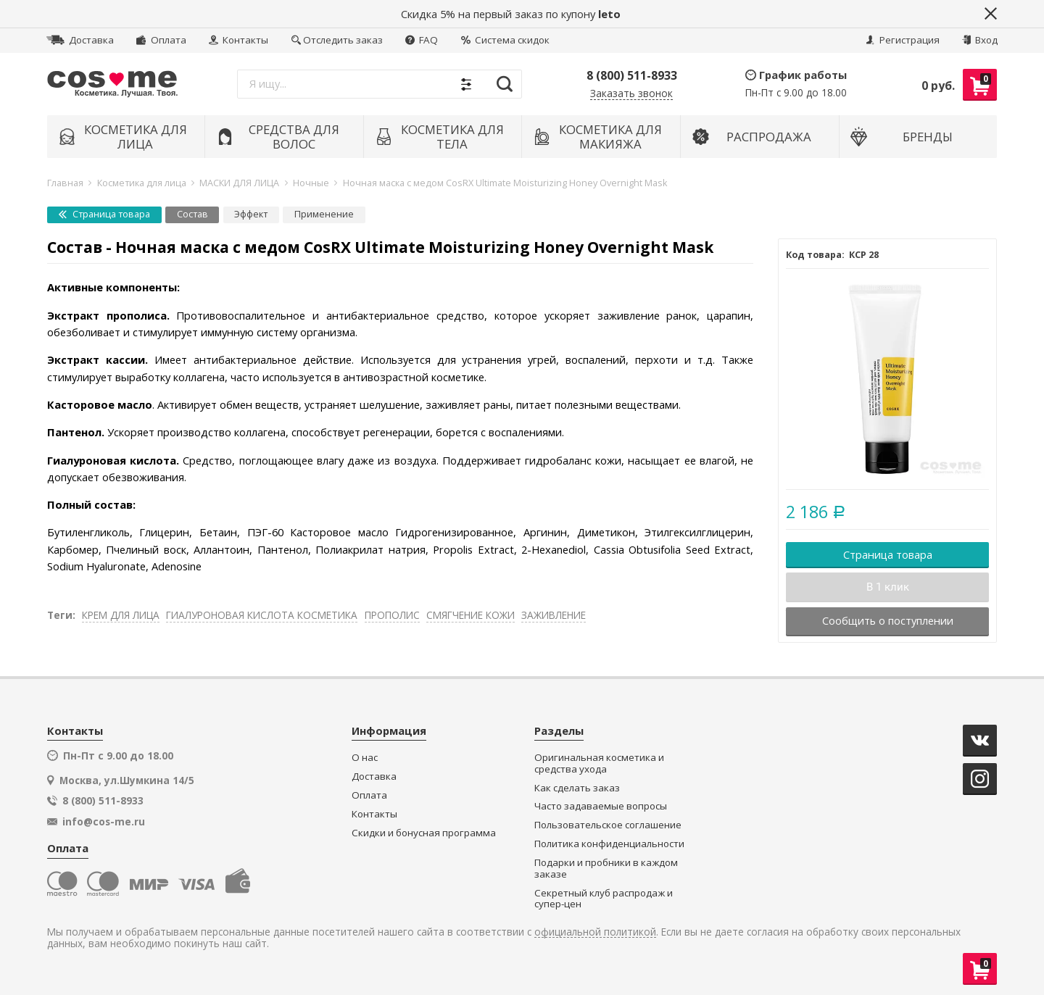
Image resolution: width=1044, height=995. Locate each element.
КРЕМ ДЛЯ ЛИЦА (121, 615)
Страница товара (104, 214)
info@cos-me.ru (103, 821)
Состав (192, 214)
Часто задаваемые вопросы (600, 806)
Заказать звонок (631, 94)
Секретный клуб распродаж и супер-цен (603, 899)
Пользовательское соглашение (608, 825)
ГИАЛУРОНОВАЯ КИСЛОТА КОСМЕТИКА (261, 615)
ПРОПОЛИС (392, 615)
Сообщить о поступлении (887, 620)
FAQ (421, 39)
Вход (980, 39)
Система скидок (505, 39)
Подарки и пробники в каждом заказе (606, 868)
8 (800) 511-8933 (632, 75)
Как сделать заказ (577, 788)
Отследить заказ (337, 39)
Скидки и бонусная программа (424, 833)
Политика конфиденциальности (609, 843)
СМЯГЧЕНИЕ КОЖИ (470, 615)
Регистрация (902, 39)
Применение (324, 214)
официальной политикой (595, 932)
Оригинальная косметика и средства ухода (599, 763)
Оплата (161, 39)
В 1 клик (887, 587)
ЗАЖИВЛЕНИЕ (553, 615)
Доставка (80, 39)
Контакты (238, 39)
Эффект (251, 214)
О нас (365, 757)
